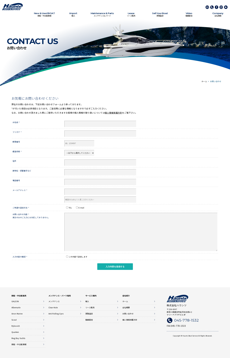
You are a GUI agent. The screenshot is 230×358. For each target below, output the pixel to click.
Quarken (15, 332)
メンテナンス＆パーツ (102, 14)
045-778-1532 (212, 7)
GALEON (15, 301)
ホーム (125, 301)
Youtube (226, 7)
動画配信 (188, 14)
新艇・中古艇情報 (44, 14)
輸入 (73, 14)
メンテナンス (54, 301)
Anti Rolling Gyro (56, 313)
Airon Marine (17, 313)
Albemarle (16, 307)
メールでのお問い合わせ (207, 7)
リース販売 (131, 14)
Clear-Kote (53, 307)
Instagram (221, 7)
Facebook (216, 7)
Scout (14, 319)
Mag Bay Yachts (18, 338)
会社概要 (126, 307)
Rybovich (16, 326)
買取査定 (160, 14)
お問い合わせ (128, 313)
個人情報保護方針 (113, 112)
